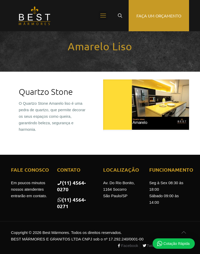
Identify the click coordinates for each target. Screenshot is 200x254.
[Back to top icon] (183, 232)
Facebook (129, 245)
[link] (146, 105)
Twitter (152, 245)
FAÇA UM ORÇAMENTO (158, 15)
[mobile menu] (103, 15)
